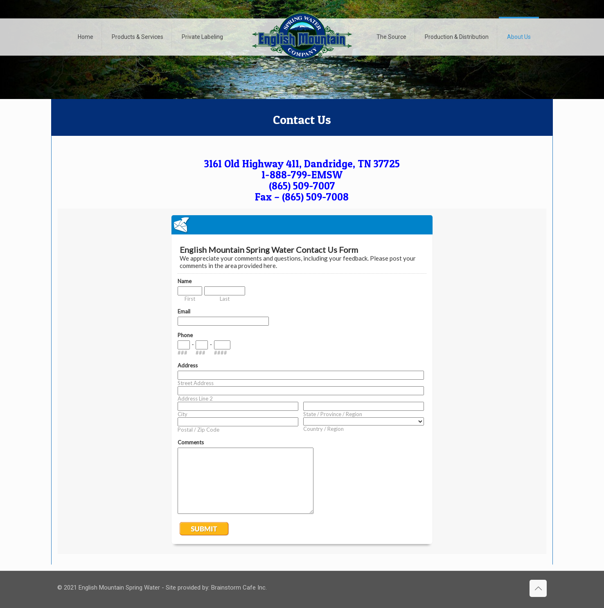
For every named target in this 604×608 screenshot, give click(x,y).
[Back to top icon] (538, 588)
